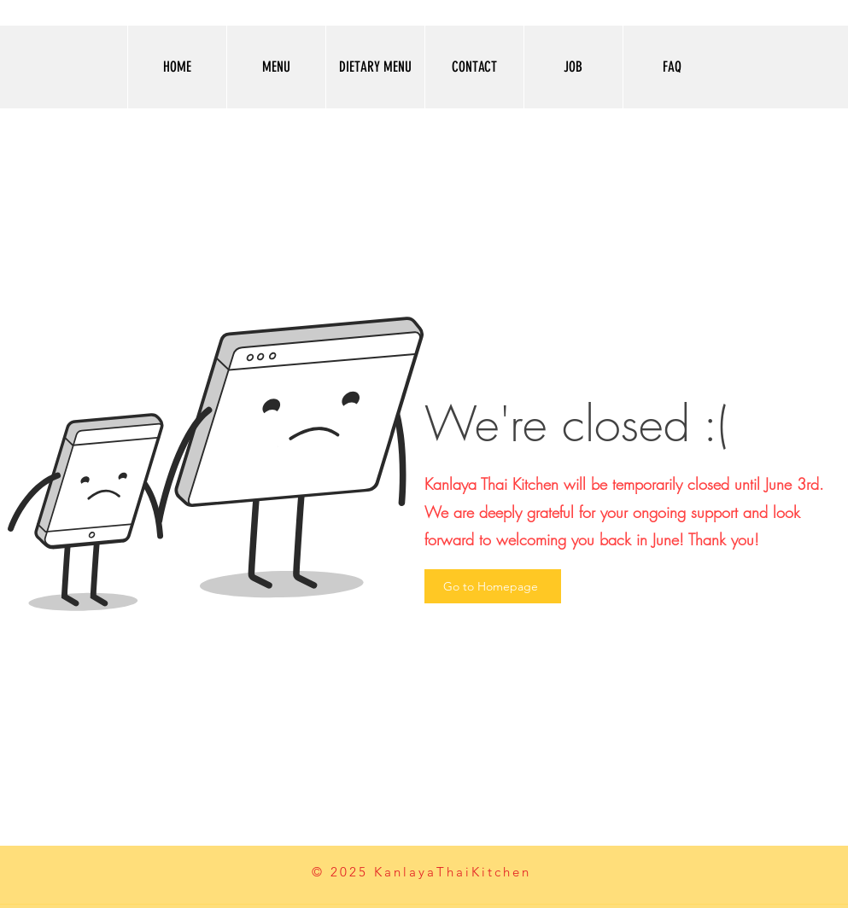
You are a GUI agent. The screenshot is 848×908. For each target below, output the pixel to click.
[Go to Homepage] (492, 586)
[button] (275, 67)
